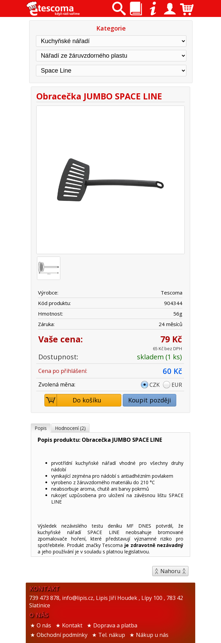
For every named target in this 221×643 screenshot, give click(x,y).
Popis (41, 428)
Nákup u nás (152, 635)
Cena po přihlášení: (62, 371)
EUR (177, 385)
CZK (154, 385)
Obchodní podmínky (62, 635)
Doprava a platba (115, 625)
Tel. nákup (111, 635)
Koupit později (149, 400)
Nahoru (170, 571)
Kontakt (72, 625)
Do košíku (73, 400)
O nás (44, 625)
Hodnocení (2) (70, 428)
